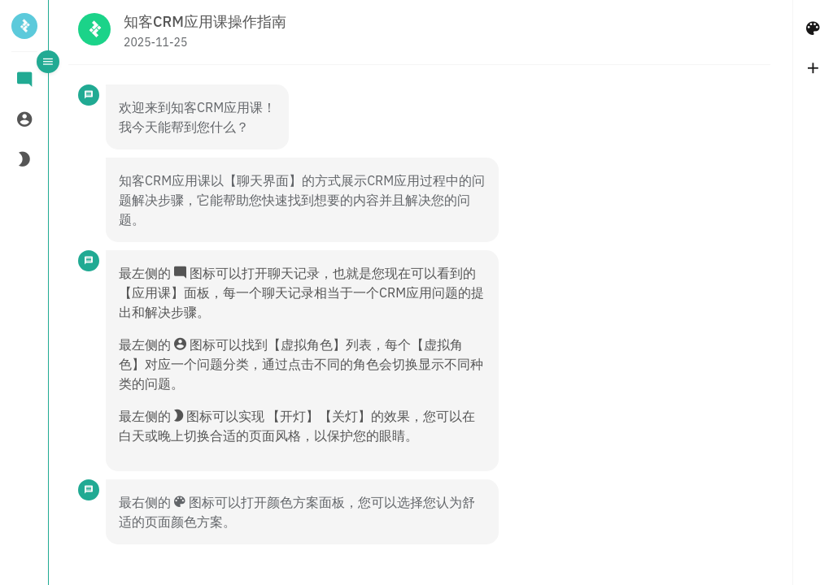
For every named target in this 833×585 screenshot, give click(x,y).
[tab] (24, 81)
